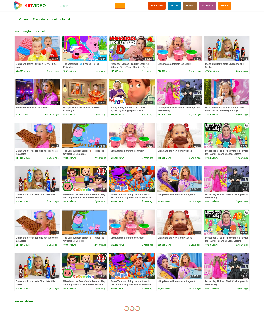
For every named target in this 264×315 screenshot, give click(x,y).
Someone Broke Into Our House (32, 107)
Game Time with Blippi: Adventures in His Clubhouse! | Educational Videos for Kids (131, 197)
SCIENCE (207, 5)
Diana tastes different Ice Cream (174, 64)
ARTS (224, 5)
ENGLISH (157, 5)
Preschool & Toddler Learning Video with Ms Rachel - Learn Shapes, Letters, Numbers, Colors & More (226, 154)
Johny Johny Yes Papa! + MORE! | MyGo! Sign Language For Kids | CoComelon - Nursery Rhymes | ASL (129, 110)
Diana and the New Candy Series (175, 151)
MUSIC (190, 5)
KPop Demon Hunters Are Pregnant (176, 194)
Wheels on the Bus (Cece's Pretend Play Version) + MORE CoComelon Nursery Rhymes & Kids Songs (84, 197)
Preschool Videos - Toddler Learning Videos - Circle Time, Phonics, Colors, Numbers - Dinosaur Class (130, 67)
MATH (174, 5)
